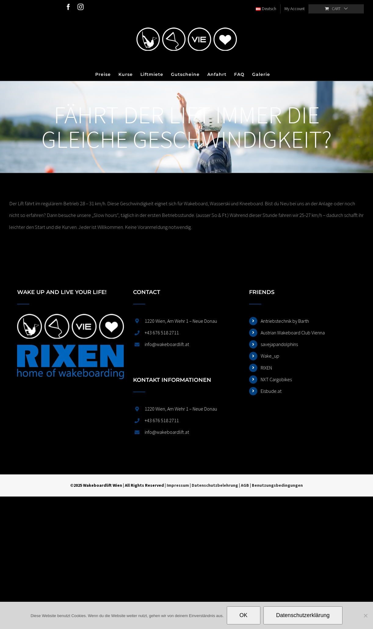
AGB (245, 485)
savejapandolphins (279, 344)
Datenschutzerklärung (303, 615)
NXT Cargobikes (276, 379)
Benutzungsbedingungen (277, 485)
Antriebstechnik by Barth (285, 321)
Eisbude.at (271, 391)
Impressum (178, 485)
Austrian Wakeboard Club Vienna (293, 332)
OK (244, 615)
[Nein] (365, 615)
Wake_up (270, 356)
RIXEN (266, 368)
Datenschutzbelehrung (215, 485)
